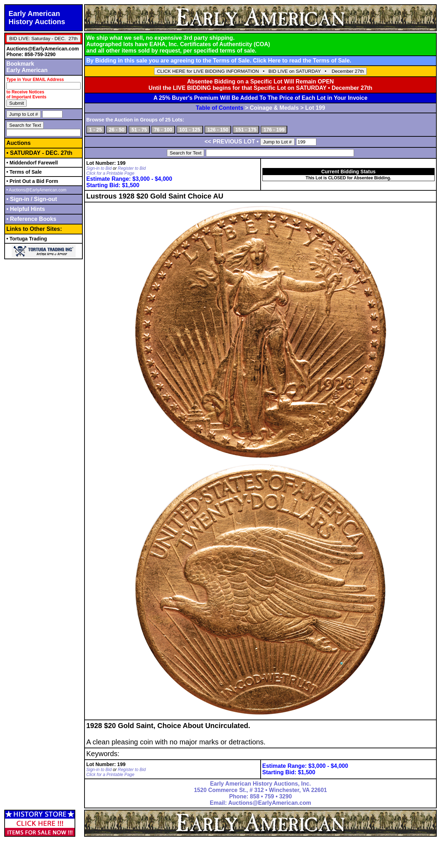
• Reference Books (31, 219)
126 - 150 (217, 129)
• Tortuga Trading (26, 239)
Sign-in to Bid (98, 168)
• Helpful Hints (25, 209)
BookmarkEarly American (27, 67)
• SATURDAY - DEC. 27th (39, 153)
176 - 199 (273, 129)
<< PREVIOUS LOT (230, 142)
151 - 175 (245, 129)
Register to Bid (132, 168)
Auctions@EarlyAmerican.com (42, 48)
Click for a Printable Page (110, 173)
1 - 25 (95, 129)
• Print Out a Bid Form (32, 181)
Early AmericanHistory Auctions (37, 18)
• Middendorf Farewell (32, 163)
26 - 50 (117, 129)
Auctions (18, 143)
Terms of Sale (331, 61)
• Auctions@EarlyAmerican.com (36, 190)
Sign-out (44, 199)
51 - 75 (139, 129)
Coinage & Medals (274, 108)
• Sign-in (18, 199)
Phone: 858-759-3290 (31, 54)
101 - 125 (189, 129)
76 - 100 (163, 129)
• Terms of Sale (24, 172)
